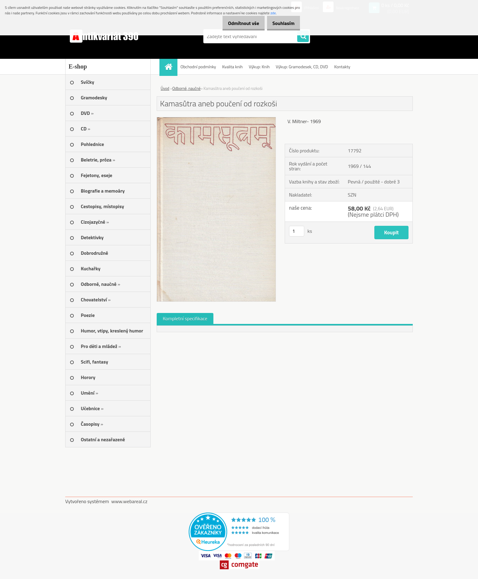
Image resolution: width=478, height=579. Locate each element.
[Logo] (107, 36)
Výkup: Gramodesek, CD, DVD (302, 66)
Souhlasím (281, 23)
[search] (303, 36)
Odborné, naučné (186, 88)
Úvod (165, 88)
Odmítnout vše (237, 23)
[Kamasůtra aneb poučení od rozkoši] (216, 119)
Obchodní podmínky (198, 66)
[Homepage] (170, 66)
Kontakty (342, 66)
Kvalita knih (232, 66)
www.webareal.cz (129, 501)
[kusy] (296, 231)
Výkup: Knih (259, 66)
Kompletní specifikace (185, 318)
